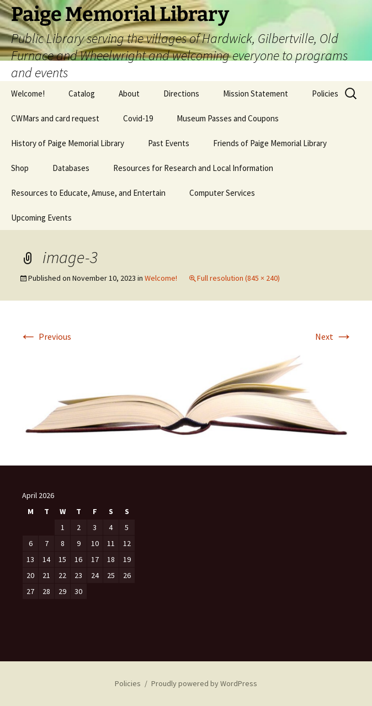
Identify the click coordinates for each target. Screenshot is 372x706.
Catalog (81, 93)
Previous (45, 336)
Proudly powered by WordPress (204, 683)
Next (334, 336)
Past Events (168, 143)
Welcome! (28, 93)
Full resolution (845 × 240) (238, 278)
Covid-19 (138, 118)
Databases (70, 168)
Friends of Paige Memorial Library (270, 143)
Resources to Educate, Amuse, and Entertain (88, 193)
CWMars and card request (55, 118)
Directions (181, 93)
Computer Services (222, 193)
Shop (20, 168)
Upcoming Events (41, 217)
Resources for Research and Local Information (193, 168)
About (129, 93)
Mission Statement (255, 93)
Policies (325, 93)
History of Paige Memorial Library (67, 143)
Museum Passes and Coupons (228, 118)
